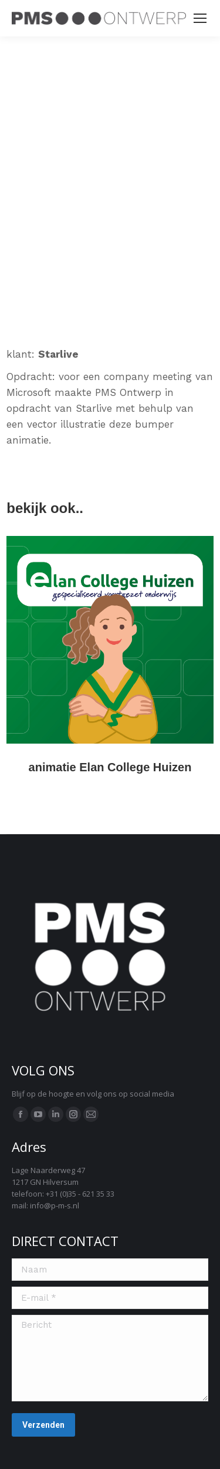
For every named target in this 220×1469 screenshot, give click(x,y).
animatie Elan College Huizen (110, 767)
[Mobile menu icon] (200, 18)
